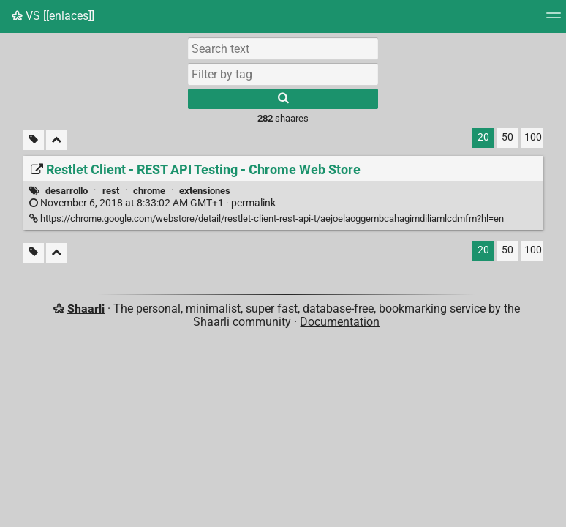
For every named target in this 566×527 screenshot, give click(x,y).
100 (533, 137)
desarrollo (66, 190)
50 (507, 137)
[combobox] (283, 74)
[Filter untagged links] (33, 140)
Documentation (340, 322)
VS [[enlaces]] (53, 16)
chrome (149, 190)
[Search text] (283, 48)
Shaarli (86, 308)
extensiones (204, 190)
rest (110, 190)
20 (483, 137)
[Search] (283, 99)
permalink (152, 203)
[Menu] (553, 20)
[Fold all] (56, 140)
